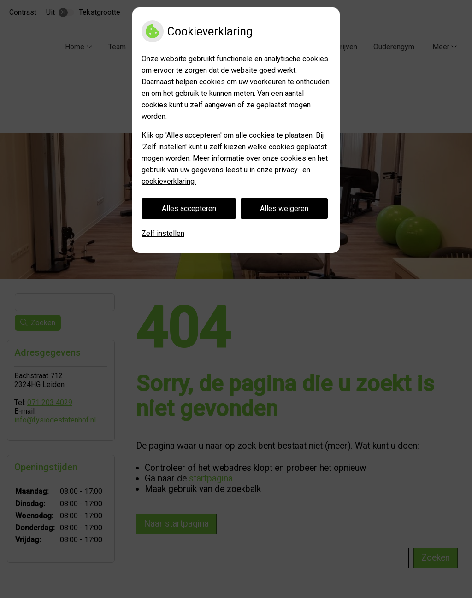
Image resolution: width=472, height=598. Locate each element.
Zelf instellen (163, 233)
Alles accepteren (189, 208)
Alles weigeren (284, 208)
